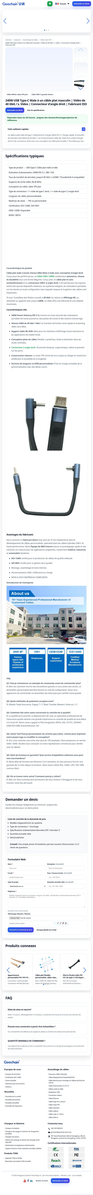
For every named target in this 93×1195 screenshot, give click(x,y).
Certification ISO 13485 (13, 1078)
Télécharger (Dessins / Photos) (19, 915)
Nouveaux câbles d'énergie (58, 1075)
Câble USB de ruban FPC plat (17, 94)
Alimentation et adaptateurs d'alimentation (20, 1146)
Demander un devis (81, 4)
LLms (69, 1176)
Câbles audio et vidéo (56, 1090)
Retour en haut (42, 1181)
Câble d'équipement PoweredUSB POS (62, 1078)
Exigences (12, 892)
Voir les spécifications (36, 110)
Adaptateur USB (54, 1093)
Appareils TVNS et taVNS (13, 1159)
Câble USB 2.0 (53, 1118)
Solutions (8, 1088)
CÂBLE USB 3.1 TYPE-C (56, 1115)
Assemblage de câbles (30, 40)
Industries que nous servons (15, 1084)
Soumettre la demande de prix (20, 931)
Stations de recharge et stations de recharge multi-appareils (22, 1142)
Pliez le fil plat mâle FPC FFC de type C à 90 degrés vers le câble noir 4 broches (73, 977)
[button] (44, 30)
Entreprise (55, 865)
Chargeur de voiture (12, 1138)
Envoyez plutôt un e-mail (46, 931)
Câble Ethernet (54, 1099)
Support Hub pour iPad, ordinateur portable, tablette (23, 1149)
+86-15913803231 (57, 1129)
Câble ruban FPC (46, 40)
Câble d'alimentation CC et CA (59, 1087)
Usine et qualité (10, 1081)
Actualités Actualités (12, 1104)
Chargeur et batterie (12, 1129)
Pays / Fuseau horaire (59, 874)
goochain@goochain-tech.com (61, 1133)
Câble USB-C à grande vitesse (42, 94)
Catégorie (17, 40)
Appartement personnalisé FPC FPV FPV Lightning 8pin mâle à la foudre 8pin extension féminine (18, 977)
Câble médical (53, 1112)
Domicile (8, 40)
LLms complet (76, 1176)
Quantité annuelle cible (60, 883)
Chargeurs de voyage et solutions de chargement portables (22, 1133)
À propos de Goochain (12, 1075)
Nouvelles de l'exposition (13, 1107)
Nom (10, 865)
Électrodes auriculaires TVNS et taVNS (18, 1162)
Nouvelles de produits (12, 1100)
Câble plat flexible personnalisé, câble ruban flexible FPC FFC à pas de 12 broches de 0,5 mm (46, 977)
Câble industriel (54, 1109)
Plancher (63, 1176)
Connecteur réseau (55, 1096)
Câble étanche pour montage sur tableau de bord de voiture (66, 1082)
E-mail (11, 874)
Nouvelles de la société (13, 1097)
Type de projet (13, 883)
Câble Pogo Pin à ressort (57, 1102)
